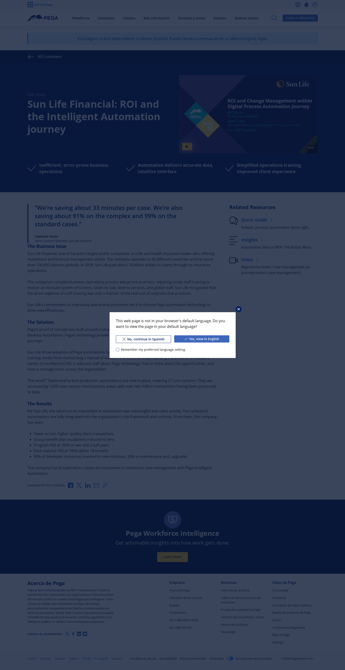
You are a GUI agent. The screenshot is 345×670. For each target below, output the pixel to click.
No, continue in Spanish (143, 339)
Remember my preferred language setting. (153, 349)
